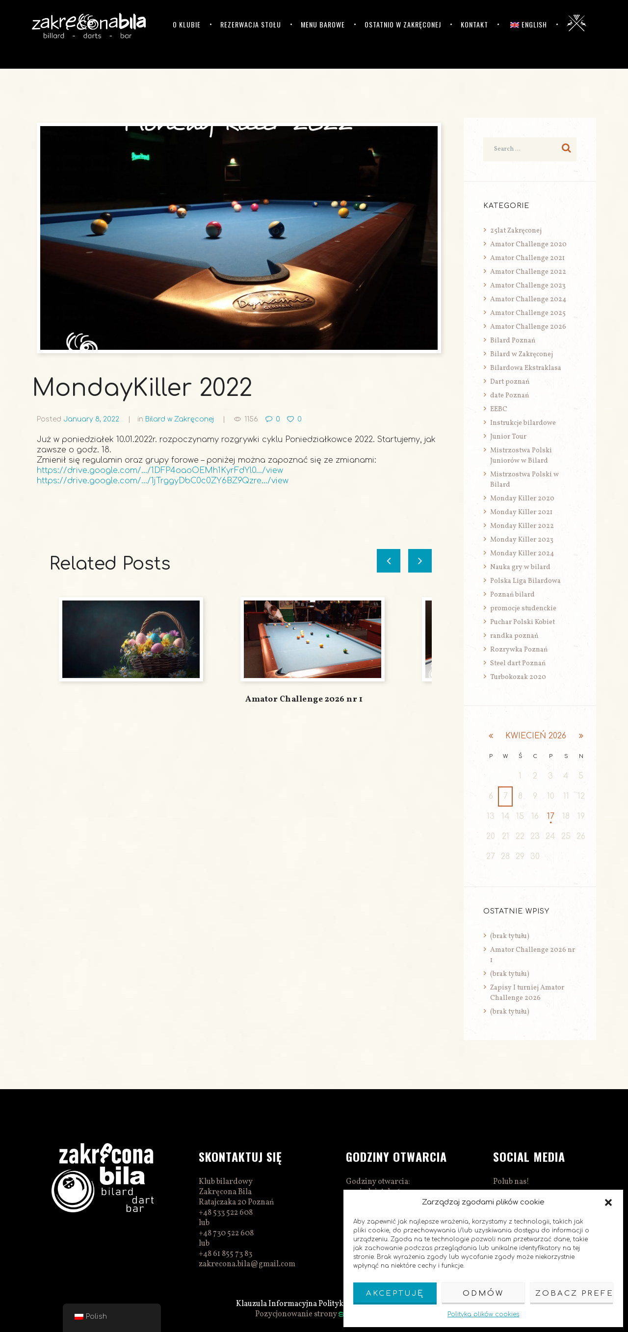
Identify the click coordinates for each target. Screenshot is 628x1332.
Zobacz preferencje (574, 1293)
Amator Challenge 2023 (528, 285)
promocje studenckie (523, 608)
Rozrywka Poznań (519, 649)
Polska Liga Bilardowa (525, 581)
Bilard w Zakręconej (179, 419)
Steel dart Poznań (518, 663)
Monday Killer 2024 (522, 553)
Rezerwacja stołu (250, 24)
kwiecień (535, 735)
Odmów (483, 1293)
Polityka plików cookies (483, 1314)
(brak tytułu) (509, 936)
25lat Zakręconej (516, 230)
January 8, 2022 (91, 419)
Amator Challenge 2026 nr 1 (304, 699)
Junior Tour (508, 437)
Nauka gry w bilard (520, 567)
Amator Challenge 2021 (527, 258)
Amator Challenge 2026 (528, 327)
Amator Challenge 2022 (528, 272)
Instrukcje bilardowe (523, 423)
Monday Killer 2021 (521, 512)
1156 (251, 419)
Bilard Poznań (512, 340)
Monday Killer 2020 (522, 498)
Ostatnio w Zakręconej (403, 24)
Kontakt (474, 24)
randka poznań (514, 636)
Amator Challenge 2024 (528, 299)
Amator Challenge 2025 (528, 313)
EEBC (498, 409)
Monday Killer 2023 (521, 540)
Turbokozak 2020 (518, 677)
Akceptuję (395, 1293)
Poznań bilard (512, 595)
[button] (608, 1202)
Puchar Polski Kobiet (522, 622)
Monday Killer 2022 (522, 526)
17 (550, 816)
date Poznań (509, 395)
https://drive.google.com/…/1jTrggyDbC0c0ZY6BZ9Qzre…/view (162, 480)
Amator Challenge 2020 (528, 244)
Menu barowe (323, 24)
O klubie (187, 24)
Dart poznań (509, 382)
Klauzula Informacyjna (276, 1304)
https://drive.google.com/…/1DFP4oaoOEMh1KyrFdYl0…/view (160, 470)
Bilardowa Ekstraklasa (525, 368)
